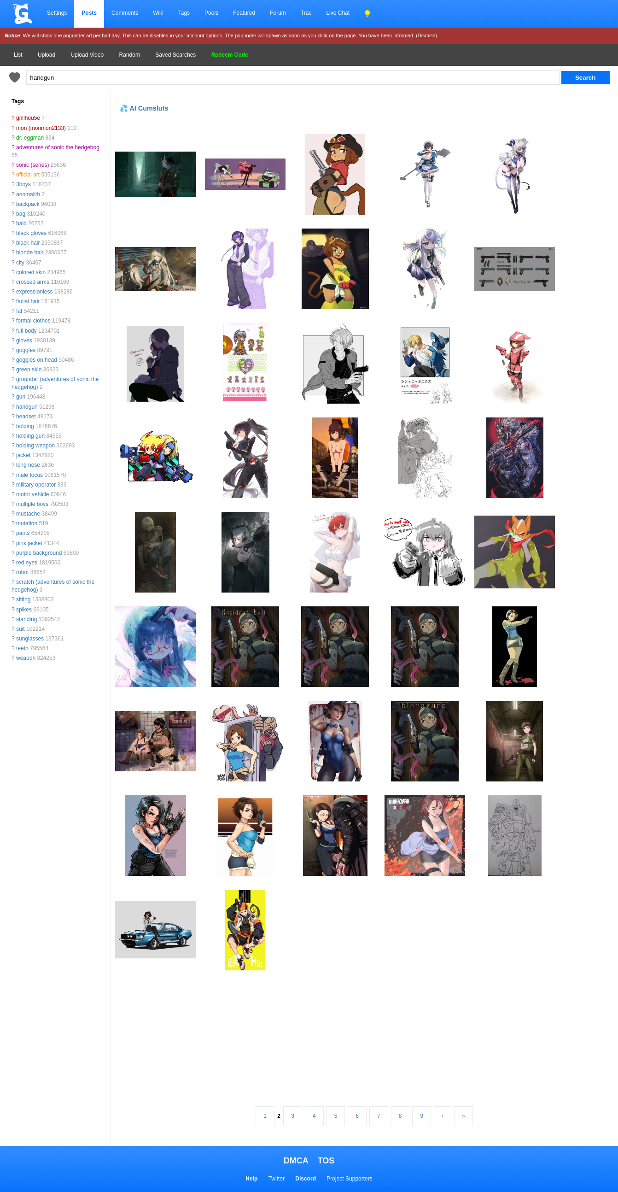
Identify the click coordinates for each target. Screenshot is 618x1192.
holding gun (30, 436)
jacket (23, 455)
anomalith (28, 194)
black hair (28, 243)
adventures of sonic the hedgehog (57, 147)
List (18, 55)
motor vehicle (32, 494)
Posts (89, 13)
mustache (28, 514)
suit (20, 629)
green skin (28, 369)
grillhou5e (28, 118)
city (20, 262)
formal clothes (33, 320)
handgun (27, 407)
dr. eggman (30, 138)
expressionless (34, 291)
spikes (24, 609)
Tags (184, 13)
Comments (124, 13)
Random (129, 55)
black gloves (31, 233)
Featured (244, 13)
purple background (39, 553)
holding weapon (35, 445)
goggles (25, 350)
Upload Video (87, 55)
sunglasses (30, 638)
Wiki (158, 13)
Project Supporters (349, 1178)
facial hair (28, 301)
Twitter (276, 1178)
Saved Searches (175, 55)
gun (20, 396)
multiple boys (32, 504)
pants (22, 533)
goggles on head (36, 360)
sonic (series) (32, 165)
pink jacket (29, 543)
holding (25, 426)
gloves (24, 340)
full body (26, 331)
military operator (36, 484)
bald (21, 223)
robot (22, 572)
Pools (211, 13)
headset (26, 416)
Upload (46, 55)
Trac (306, 13)
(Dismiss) (426, 35)
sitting (23, 599)
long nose (28, 465)
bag (20, 214)
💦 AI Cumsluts (144, 108)
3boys (23, 184)
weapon (25, 658)
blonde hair (29, 252)
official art (28, 174)
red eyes (26, 562)
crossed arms (32, 282)
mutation (26, 523)
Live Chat (338, 13)
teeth (22, 648)
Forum (278, 13)
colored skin (31, 272)
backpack (28, 204)
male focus (29, 475)
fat (19, 311)
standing (26, 619)
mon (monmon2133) (41, 128)
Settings (57, 13)
